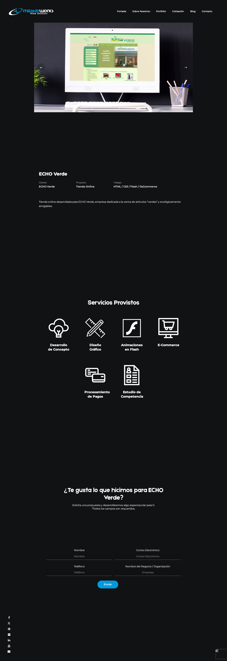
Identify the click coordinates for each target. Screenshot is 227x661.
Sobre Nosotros (141, 11)
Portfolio (161, 11)
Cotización (178, 11)
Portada (121, 11)
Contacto (207, 11)
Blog (193, 11)
